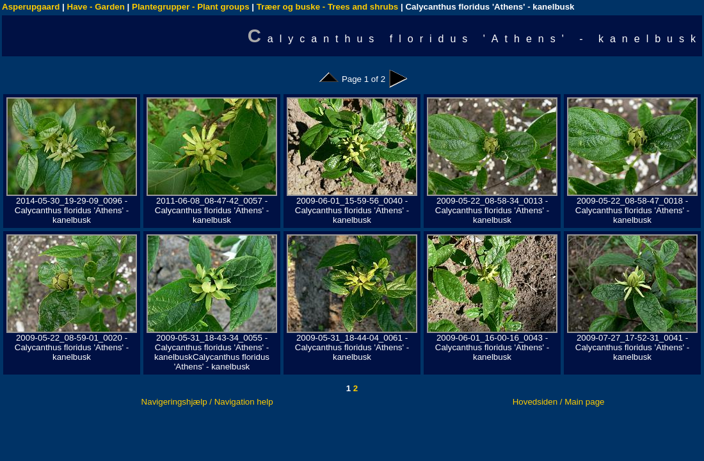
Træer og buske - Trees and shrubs (327, 7)
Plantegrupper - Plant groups (191, 7)
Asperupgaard (31, 7)
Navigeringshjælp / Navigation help (207, 402)
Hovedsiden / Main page (559, 402)
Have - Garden (96, 7)
